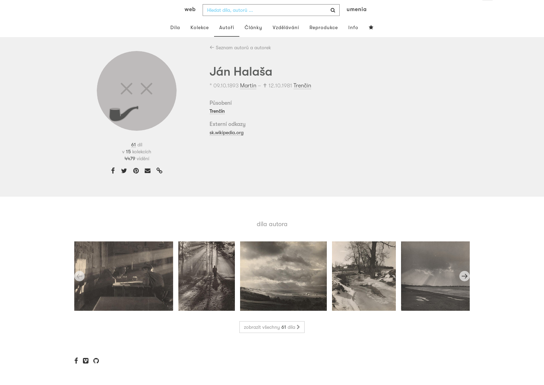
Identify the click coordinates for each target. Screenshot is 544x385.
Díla (175, 41)
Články (253, 41)
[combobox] (271, 23)
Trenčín (302, 99)
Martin (248, 99)
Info (353, 41)
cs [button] (488, 10)
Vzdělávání (286, 41)
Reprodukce (323, 41)
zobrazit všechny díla (272, 341)
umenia (357, 23)
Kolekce (199, 41)
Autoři (226, 41)
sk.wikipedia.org (227, 146)
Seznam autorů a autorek (240, 61)
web (190, 23)
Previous (79, 290)
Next (464, 290)
